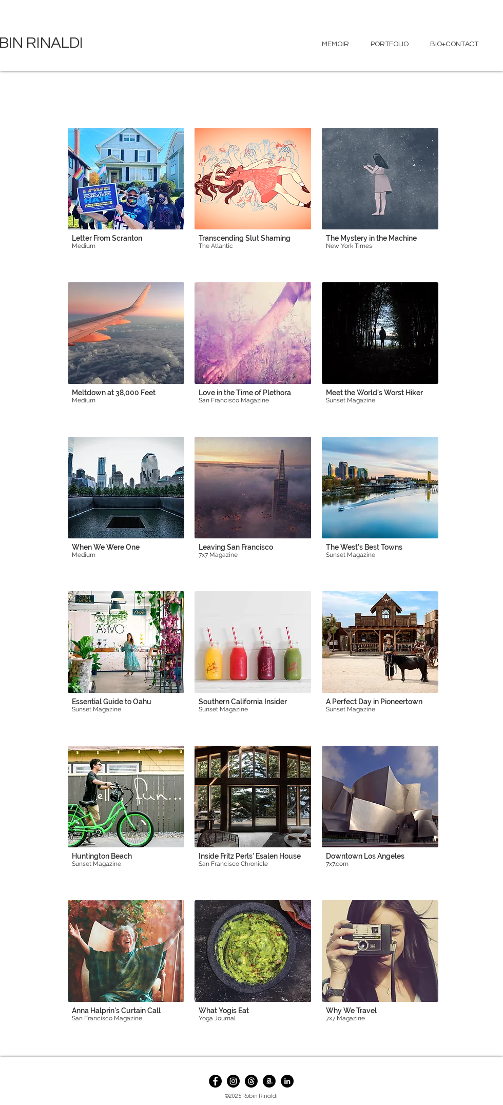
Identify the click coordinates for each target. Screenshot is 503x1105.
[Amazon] (269, 1081)
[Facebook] (215, 1081)
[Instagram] (233, 1081)
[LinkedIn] (287, 1081)
